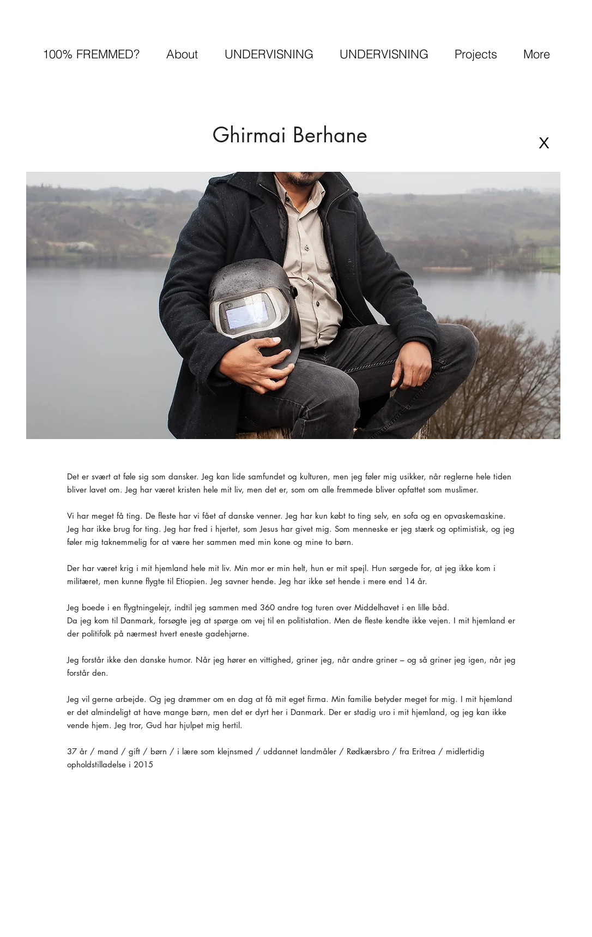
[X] (544, 142)
